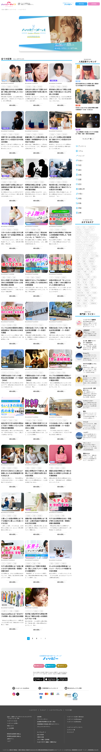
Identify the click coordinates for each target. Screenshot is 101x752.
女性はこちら (39, 665)
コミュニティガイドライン (43, 726)
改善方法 (64, 563)
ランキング (43, 710)
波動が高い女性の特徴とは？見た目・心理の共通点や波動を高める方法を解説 (36, 521)
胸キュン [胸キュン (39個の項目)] (79, 298)
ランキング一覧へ (87, 139)
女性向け (9, 86)
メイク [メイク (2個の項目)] (78, 253)
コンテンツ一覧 (71, 729)
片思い (80, 194)
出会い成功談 (40, 734)
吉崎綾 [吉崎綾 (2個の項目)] (78, 263)
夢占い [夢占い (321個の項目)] (85, 263)
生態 (15, 182)
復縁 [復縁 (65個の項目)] (85, 271)
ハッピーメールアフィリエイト (74, 727)
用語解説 (16, 611)
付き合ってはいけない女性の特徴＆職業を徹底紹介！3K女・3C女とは (87, 108)
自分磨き (40, 515)
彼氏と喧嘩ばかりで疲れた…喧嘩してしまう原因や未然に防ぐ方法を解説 (36, 473)
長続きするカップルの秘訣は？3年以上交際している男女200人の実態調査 (36, 282)
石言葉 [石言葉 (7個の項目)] (94, 292)
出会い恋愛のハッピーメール (9, 9)
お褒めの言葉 (40, 737)
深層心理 (29, 80)
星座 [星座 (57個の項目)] (92, 279)
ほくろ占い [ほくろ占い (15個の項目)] (79, 232)
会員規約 (39, 716)
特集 (79, 203)
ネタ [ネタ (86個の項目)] (93, 242)
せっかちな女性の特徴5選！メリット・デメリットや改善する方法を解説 (60, 568)
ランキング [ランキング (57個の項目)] (85, 256)
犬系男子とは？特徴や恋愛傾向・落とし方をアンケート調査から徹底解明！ (36, 568)
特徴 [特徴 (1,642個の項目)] (86, 284)
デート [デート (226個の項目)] (95, 240)
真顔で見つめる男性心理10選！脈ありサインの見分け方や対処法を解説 (12, 139)
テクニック (29, 182)
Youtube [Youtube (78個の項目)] (79, 229)
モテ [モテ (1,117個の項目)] (78, 256)
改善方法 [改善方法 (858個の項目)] (85, 279)
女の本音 (28, 86)
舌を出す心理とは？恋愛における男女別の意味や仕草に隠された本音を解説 (36, 91)
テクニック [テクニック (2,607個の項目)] (87, 240)
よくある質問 (10, 728)
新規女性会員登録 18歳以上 (14, 733)
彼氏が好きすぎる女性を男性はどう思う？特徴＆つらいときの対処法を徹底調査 (12, 425)
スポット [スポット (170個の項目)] (79, 240)
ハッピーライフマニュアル (55, 710)
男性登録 (81, 4)
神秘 (28, 509)
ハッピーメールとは (12, 721)
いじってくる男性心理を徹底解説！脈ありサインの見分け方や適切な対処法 (60, 139)
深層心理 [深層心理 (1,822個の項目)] (79, 284)
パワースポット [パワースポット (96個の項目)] (91, 248)
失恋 (4, 462)
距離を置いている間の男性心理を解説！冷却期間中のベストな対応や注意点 (36, 139)
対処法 (58, 86)
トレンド (81, 156)
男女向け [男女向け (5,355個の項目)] (79, 290)
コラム (80, 151)
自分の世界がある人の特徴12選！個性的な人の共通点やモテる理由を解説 (87, 84)
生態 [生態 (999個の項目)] (92, 284)
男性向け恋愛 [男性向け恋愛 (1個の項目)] (80, 292)
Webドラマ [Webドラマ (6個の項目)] (91, 227)
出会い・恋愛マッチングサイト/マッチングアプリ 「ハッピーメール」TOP (19, 717)
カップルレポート (41, 732)
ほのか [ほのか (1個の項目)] (87, 232)
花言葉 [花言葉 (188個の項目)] (78, 300)
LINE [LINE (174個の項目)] (78, 227)
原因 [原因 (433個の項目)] (84, 261)
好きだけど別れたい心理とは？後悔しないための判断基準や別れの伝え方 (12, 473)
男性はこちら (51, 665)
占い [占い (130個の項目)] (78, 261)
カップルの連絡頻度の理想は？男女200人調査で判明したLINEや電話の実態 (60, 378)
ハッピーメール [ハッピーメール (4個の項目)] (80, 248)
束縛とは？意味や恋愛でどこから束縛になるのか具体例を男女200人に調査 (36, 425)
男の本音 (16, 86)
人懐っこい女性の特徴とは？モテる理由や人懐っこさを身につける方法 (12, 521)
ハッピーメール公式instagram (74, 719)
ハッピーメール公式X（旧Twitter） (75, 716)
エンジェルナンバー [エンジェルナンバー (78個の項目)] (91, 235)
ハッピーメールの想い (12, 723)
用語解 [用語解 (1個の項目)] (78, 287)
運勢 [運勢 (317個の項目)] (78, 303)
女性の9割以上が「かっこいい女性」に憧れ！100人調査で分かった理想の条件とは (60, 282)
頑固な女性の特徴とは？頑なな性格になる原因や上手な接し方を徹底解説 (60, 473)
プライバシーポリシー (42, 719)
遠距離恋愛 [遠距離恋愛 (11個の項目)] (93, 303)
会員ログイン (10, 738)
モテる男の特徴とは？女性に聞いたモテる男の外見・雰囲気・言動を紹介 (12, 568)
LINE (52, 229)
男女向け (38, 277)
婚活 (79, 170)
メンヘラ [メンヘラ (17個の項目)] (94, 253)
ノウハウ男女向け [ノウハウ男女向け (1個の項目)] (89, 245)
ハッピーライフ (22, 9)
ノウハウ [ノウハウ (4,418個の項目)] (79, 245)
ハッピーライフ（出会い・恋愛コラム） (47, 742)
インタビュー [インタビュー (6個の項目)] (80, 235)
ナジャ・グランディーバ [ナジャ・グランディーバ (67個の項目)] (82, 242)
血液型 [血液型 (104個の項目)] (85, 300)
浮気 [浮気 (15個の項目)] (91, 282)
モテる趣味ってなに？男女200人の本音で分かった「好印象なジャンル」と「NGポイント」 (36, 235)
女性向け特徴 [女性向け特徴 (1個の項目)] (80, 269)
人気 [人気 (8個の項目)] (78, 258)
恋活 (79, 184)
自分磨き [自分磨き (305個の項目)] (94, 298)
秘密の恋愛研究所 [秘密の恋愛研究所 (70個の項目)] (81, 295)
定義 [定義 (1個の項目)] (94, 269)
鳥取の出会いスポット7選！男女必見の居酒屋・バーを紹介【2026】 (60, 330)
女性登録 (93, 4)
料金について (10, 725)
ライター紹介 (68, 710)
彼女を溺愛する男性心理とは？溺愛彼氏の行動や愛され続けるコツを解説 (12, 187)
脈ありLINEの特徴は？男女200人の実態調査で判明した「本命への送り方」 (60, 235)
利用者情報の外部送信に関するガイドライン (48, 724)
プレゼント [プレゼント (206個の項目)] (89, 250)
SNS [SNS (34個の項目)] (84, 227)
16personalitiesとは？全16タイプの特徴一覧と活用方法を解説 (12, 615)
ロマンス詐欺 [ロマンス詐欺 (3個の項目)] (95, 256)
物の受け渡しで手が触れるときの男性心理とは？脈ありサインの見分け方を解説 (60, 187)
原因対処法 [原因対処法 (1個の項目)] (91, 261)
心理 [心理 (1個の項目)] (91, 271)
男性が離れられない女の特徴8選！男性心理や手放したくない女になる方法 (12, 91)
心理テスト (5, 611)
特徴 (4, 80)
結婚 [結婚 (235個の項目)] (90, 295)
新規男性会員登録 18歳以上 (14, 736)
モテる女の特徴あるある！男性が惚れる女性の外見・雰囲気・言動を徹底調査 (60, 521)
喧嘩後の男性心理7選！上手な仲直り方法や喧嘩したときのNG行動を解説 (36, 187)
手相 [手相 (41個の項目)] (78, 279)
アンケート (54, 366)
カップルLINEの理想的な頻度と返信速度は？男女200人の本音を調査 (12, 330)
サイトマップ (70, 732)
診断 (79, 213)
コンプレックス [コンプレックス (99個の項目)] (94, 237)
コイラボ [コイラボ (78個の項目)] (85, 237)
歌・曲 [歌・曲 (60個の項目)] (84, 282)
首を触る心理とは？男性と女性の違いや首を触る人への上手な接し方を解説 (60, 91)
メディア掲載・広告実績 (43, 739)
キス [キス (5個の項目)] (78, 237)
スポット (28, 325)
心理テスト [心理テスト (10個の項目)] (79, 274)
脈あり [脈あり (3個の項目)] (86, 298)
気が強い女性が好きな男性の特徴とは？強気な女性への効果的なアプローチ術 (36, 616)
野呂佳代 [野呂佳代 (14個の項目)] (79, 306)
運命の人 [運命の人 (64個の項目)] (85, 303)
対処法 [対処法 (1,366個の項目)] (78, 271)
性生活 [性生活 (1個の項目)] (87, 274)
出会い (29, 319)
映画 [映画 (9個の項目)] (78, 282)
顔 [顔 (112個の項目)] (85, 306)
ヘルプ (8, 741)
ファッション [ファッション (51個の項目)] (80, 250)
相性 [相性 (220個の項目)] (88, 292)
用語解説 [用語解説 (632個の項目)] (86, 287)
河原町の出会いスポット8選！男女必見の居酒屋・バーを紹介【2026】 (12, 378)
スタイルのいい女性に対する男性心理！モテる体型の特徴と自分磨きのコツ (12, 235)
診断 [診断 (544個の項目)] (92, 300)
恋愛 (34, 86)
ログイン (62, 665)
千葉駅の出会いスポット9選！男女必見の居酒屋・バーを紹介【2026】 (36, 378)
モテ (4, 86)
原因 (4, 277)
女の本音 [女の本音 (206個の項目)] (79, 266)
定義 (4, 605)
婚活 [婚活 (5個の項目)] (88, 269)
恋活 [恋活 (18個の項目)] (94, 277)
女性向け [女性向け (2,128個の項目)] (94, 266)
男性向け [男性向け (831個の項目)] (87, 290)
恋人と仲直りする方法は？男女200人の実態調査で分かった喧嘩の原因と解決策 (12, 282)
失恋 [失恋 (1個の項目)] (92, 263)
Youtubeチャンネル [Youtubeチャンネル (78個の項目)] (89, 229)
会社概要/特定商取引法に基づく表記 (46, 721)
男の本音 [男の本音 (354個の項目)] (94, 287)
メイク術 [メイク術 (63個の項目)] (86, 253)
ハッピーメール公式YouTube (74, 721)
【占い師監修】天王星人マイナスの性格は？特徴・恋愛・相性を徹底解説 (87, 132)
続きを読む (12, 105)
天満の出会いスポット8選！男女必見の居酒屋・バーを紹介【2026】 (36, 330)
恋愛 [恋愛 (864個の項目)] (88, 277)
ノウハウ (35, 325)
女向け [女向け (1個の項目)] (86, 266)
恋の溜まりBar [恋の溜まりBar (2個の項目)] (80, 277)
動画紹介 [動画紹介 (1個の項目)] (92, 258)
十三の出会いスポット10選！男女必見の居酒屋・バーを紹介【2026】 (60, 425)
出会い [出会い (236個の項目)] (84, 258)
